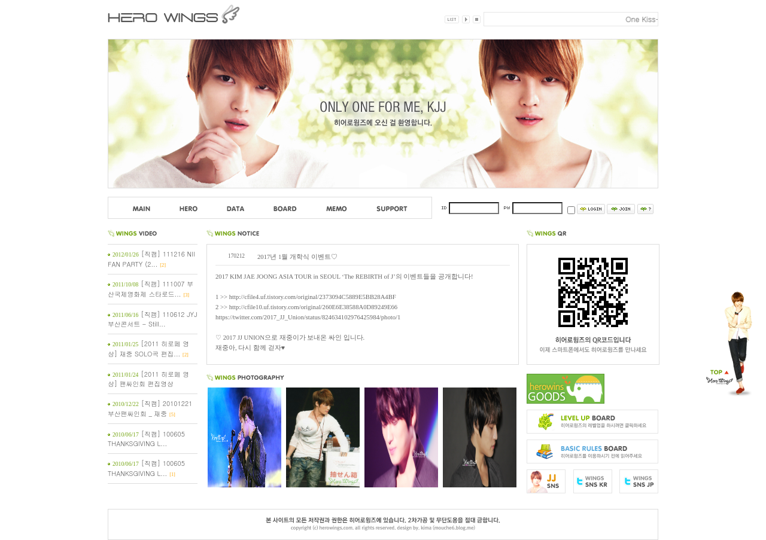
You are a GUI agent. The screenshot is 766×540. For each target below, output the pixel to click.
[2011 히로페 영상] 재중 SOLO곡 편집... (148, 348)
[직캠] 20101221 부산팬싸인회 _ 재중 (150, 408)
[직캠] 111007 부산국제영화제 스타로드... (150, 288)
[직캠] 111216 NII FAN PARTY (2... (151, 259)
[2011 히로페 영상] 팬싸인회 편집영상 (148, 379)
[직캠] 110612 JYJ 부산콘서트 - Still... (152, 319)
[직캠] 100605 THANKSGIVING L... (146, 438)
